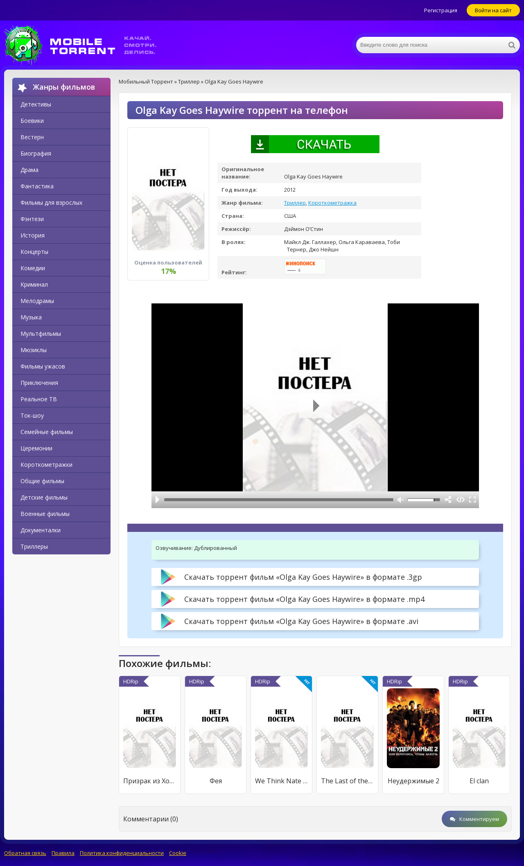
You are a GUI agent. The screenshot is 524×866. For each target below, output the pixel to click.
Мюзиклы (33, 350)
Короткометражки (46, 464)
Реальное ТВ (38, 399)
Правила (63, 853)
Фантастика (37, 186)
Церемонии (36, 448)
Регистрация (440, 10)
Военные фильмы (45, 514)
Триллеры (34, 546)
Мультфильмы (40, 333)
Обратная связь (25, 853)
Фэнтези (32, 219)
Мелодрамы (37, 301)
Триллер (295, 202)
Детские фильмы (44, 497)
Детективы (35, 104)
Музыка (31, 317)
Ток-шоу (32, 415)
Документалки (40, 530)
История (32, 235)
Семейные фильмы (46, 432)
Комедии (32, 268)
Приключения (39, 383)
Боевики (32, 120)
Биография (35, 153)
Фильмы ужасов (42, 366)
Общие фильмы (42, 481)
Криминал (34, 284)
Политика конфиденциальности (122, 853)
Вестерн (32, 137)
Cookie (177, 853)
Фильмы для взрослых (51, 202)
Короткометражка (332, 202)
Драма (29, 170)
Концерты (34, 252)
